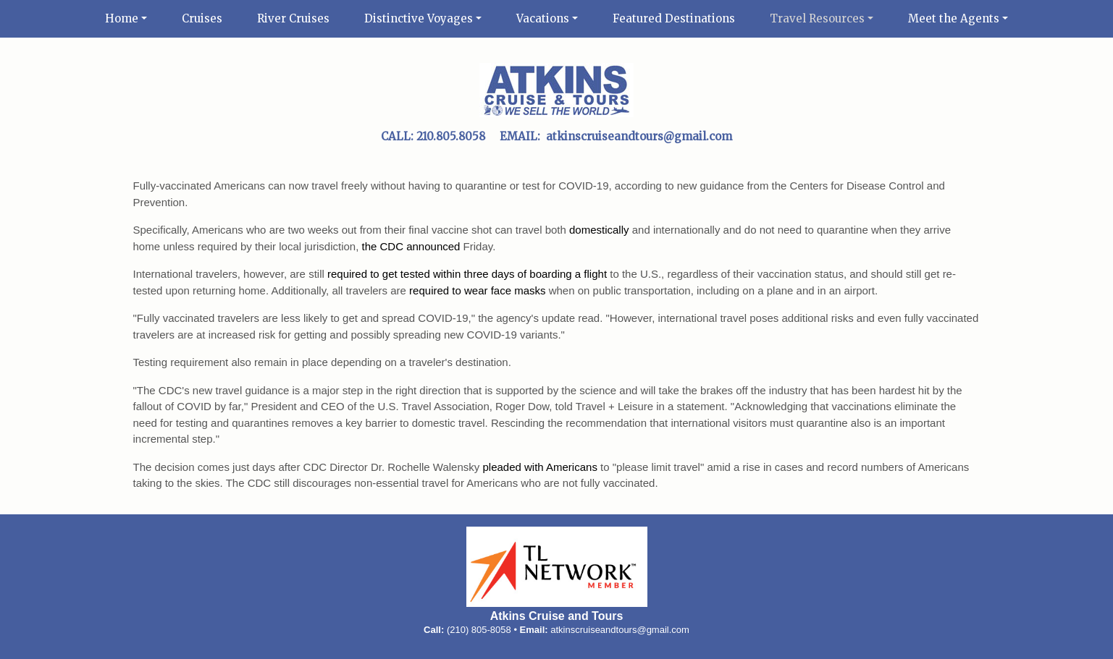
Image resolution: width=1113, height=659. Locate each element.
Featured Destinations (674, 18)
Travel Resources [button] (817, 18)
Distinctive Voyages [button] (418, 18)
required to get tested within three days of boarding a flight (467, 274)
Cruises (202, 18)
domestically (599, 230)
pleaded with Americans (539, 467)
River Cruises (293, 18)
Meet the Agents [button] (953, 18)
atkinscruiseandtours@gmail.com (619, 629)
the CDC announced (411, 246)
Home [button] (121, 18)
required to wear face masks (477, 290)
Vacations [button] (542, 18)
